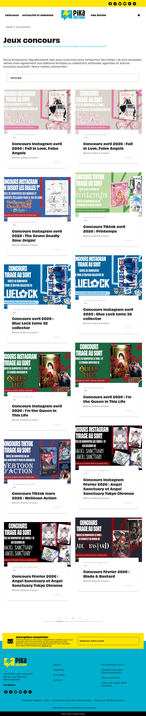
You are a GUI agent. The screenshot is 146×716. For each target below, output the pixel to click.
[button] (17, 78)
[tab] (12, 15)
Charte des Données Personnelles (72, 700)
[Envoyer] (135, 640)
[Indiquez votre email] (105, 641)
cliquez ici (46, 645)
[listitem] (110, 3)
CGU (46, 700)
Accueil (9, 27)
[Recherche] (139, 15)
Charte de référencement (109, 700)
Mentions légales (32, 700)
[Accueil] (73, 15)
